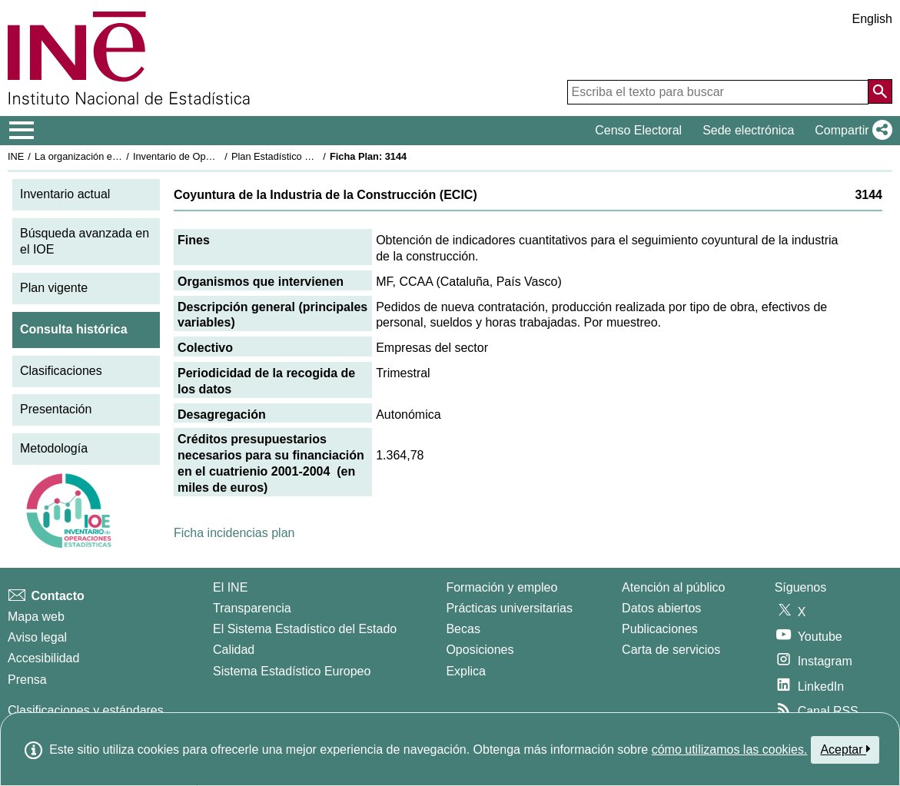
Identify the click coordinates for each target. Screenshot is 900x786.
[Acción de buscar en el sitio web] (880, 91)
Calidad (233, 649)
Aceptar (845, 749)
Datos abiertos (661, 608)
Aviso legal (37, 637)
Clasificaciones (61, 370)
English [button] (872, 18)
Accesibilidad (43, 658)
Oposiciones (479, 649)
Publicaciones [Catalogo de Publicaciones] (660, 628)
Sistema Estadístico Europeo (291, 671)
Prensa (27, 679)
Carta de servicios (671, 649)
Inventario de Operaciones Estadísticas (218, 156)
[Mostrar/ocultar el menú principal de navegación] (22, 130)
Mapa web (36, 616)
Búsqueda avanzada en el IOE (84, 241)
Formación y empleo (501, 587)
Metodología (54, 448)
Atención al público (673, 587)
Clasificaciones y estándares (86, 710)
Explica (466, 671)
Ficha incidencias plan (234, 532)
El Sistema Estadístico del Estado (305, 628)
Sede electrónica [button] (748, 130)
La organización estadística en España (119, 156)
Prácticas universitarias (509, 608)
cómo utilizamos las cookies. (730, 749)
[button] (850, 130)
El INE (230, 587)
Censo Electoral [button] (638, 130)
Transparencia (252, 608)
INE (16, 156)
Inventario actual (65, 194)
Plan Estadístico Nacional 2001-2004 (312, 156)
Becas (463, 628)
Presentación (55, 409)
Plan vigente (54, 287)
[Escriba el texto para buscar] (717, 92)
